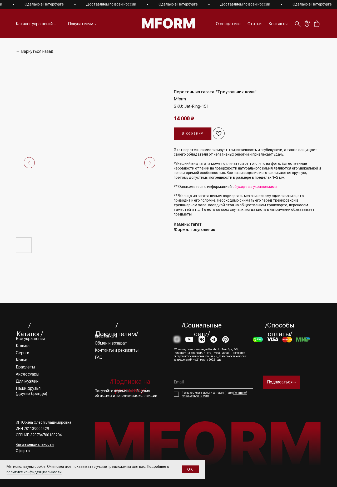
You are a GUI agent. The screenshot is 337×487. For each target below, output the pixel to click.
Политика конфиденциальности (35, 444)
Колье (21, 359)
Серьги (22, 352)
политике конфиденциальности (34, 472)
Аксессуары (27, 374)
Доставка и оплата (106, 336)
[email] (213, 382)
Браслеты (25, 367)
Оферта (23, 451)
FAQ (98, 357)
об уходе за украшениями (254, 186)
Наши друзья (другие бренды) (31, 391)
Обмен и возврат (111, 343)
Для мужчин (27, 381)
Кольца (22, 345)
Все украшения (30, 338)
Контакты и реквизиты (116, 350)
